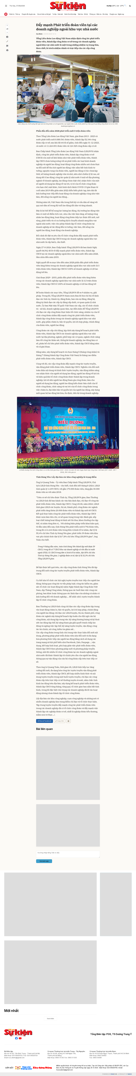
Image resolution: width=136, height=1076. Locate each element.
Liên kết (9, 1068)
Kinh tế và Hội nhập (70, 14)
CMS (113, 1074)
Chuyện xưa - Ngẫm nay (117, 14)
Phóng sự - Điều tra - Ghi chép (99, 14)
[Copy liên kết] (7, 41)
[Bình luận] (7, 46)
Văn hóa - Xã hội (83, 14)
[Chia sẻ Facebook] (7, 37)
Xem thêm (50, 1018)
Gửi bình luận (44, 861)
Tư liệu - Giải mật (57, 14)
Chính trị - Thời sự (14, 14)
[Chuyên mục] (6, 6)
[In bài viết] (7, 50)
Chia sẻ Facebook (45, 721)
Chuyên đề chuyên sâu (28, 14)
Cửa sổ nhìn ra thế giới (44, 14)
